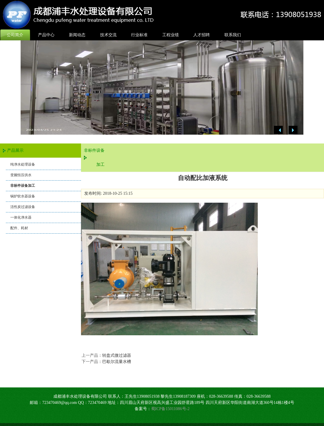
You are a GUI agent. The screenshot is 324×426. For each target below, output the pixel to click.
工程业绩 (170, 35)
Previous (278, 130)
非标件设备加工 (22, 186)
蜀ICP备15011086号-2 (170, 409)
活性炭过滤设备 (22, 207)
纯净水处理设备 (22, 164)
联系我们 (232, 35)
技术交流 (108, 35)
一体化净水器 (21, 217)
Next (293, 130)
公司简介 (15, 35)
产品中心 (46, 35)
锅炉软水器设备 (22, 196)
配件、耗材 (19, 228)
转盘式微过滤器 (116, 355)
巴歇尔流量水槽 (116, 361)
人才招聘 (201, 35)
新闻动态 (77, 35)
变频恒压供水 (21, 175)
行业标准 (139, 35)
